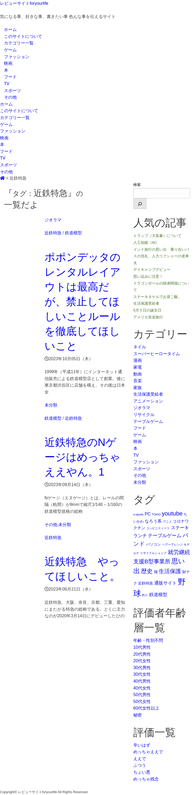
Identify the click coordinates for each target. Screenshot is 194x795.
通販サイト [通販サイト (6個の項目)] (165, 583)
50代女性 (142, 701)
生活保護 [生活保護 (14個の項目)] (170, 571)
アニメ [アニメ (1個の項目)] (167, 521)
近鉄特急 (53, 233)
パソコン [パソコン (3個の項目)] (153, 544)
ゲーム (10, 50)
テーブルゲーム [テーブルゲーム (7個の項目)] (164, 535)
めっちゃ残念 (146, 779)
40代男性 (142, 681)
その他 (10, 97)
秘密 (137, 715)
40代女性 (142, 688)
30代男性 (142, 667)
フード (10, 77)
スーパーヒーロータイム (156, 353)
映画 (8, 63)
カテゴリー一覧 (19, 43)
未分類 (51, 405)
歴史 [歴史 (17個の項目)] (147, 571)
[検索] (140, 203)
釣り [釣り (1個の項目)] (145, 595)
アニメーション (148, 401)
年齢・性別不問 (148, 640)
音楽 (137, 380)
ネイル (139, 347)
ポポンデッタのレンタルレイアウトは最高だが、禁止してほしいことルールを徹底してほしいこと (83, 301)
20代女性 (142, 661)
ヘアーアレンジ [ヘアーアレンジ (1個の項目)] (172, 544)
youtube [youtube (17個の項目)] (172, 513)
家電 (137, 367)
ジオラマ (53, 220)
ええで (139, 758)
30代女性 (142, 674)
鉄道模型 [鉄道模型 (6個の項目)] (158, 594)
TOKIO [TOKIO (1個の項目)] (156, 514)
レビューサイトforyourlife (24, 3)
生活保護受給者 (148, 394)
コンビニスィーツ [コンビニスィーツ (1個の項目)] (158, 528)
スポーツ (12, 90)
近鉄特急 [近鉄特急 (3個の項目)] (145, 583)
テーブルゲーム (148, 421)
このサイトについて (23, 36)
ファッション (16, 56)
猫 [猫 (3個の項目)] (156, 572)
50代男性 (142, 694)
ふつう (139, 765)
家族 (137, 387)
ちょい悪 (141, 772)
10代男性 (142, 647)
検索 (137, 184)
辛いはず (141, 745)
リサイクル (144, 414)
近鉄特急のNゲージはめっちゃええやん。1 (82, 457)
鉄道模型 (73, 233)
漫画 (137, 360)
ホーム (10, 29)
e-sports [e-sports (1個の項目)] (138, 514)
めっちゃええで (148, 752)
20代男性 (142, 654)
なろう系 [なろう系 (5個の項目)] (153, 521)
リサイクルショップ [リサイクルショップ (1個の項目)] (153, 553)
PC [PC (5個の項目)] (148, 513)
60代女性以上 (146, 708)
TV (6, 83)
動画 (137, 374)
